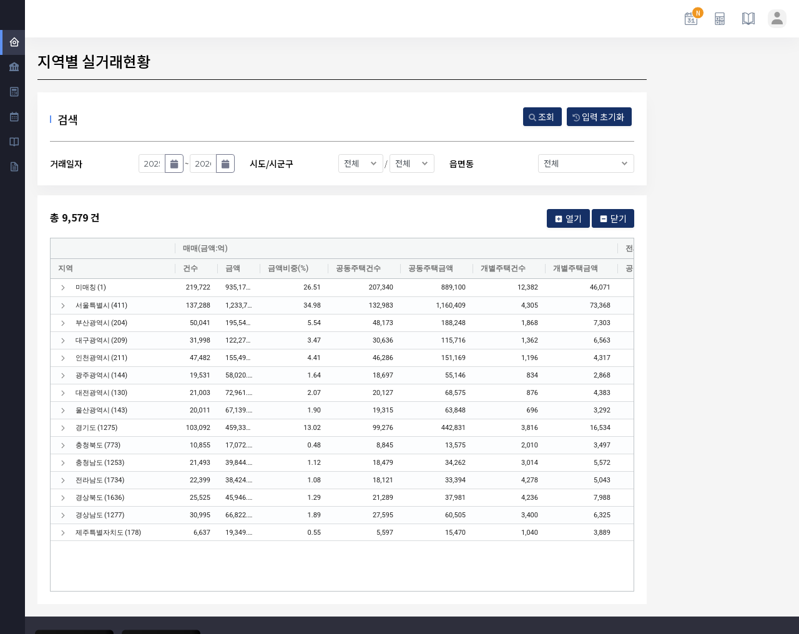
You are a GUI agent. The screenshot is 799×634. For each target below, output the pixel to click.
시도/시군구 (271, 163)
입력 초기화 (598, 116)
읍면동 (461, 163)
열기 (568, 218)
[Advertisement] (724, 296)
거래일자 (66, 163)
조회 (541, 116)
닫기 (613, 218)
